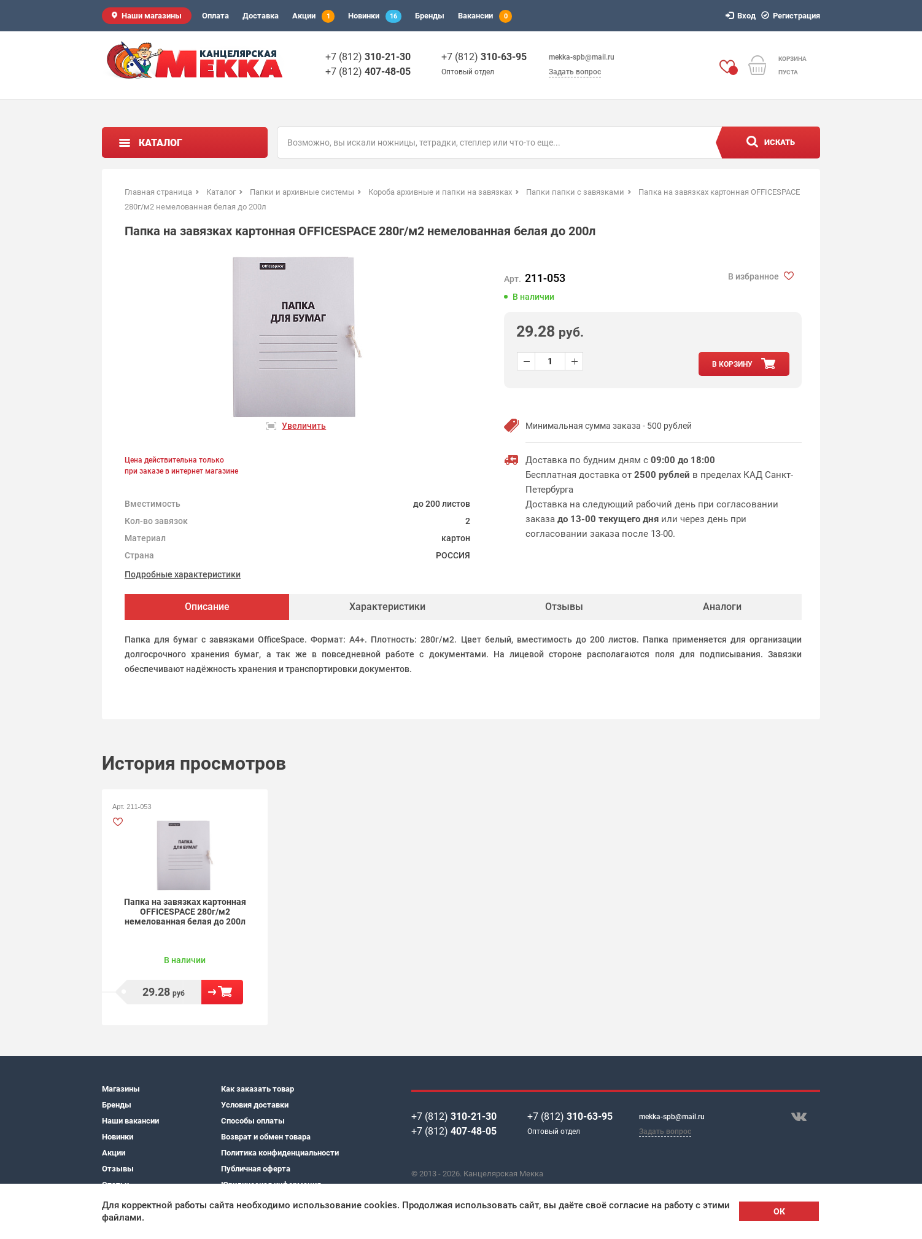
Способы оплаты (253, 1120)
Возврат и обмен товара (266, 1136)
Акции (313, 16)
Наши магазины (152, 15)
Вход (742, 15)
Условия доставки (255, 1104)
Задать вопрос (575, 72)
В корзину (222, 992)
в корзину (732, 364)
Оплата (215, 15)
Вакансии (485, 16)
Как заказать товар (257, 1088)
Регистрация (792, 15)
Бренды (429, 15)
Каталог (160, 143)
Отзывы (118, 1168)
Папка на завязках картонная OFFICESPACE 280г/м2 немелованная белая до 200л (185, 911)
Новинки (374, 16)
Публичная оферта (255, 1168)
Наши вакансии (130, 1120)
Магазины (121, 1088)
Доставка (260, 15)
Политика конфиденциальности (280, 1152)
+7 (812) (368, 57)
